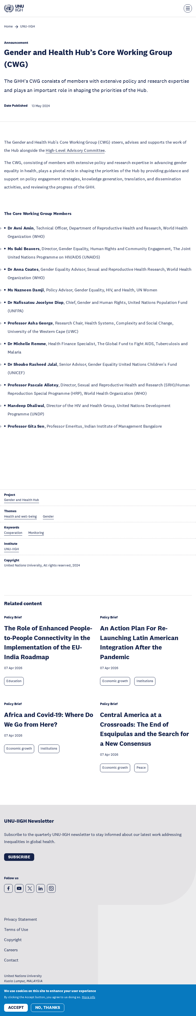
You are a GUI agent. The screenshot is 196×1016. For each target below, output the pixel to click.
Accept (16, 1007)
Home (8, 27)
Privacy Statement (20, 919)
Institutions (145, 681)
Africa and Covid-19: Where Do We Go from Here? (48, 719)
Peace (141, 768)
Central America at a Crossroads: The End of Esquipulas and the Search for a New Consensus (144, 729)
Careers (11, 949)
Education (13, 681)
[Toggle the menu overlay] (188, 8)
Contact (11, 960)
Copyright (13, 939)
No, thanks (47, 1007)
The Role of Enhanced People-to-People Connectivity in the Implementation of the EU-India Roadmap (48, 642)
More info (88, 997)
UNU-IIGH (27, 27)
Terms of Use (16, 929)
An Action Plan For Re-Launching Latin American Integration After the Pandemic (139, 642)
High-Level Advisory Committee (75, 150)
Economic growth (115, 681)
